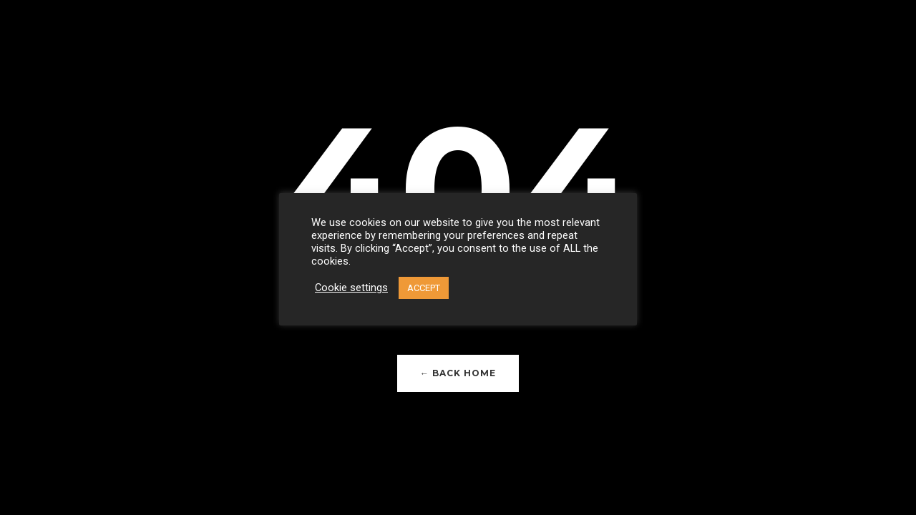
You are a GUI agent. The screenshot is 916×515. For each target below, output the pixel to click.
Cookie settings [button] (351, 287)
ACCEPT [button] (423, 288)
